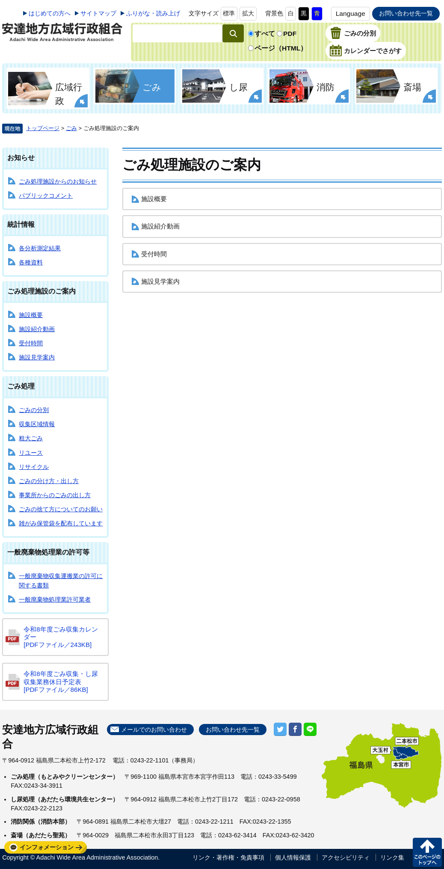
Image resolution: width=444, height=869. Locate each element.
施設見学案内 (37, 357)
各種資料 (31, 262)
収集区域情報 (37, 424)
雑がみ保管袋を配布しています (61, 523)
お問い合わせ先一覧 (406, 13)
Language (350, 13)
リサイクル (34, 466)
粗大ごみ (31, 438)
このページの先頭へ (427, 852)
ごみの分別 (360, 33)
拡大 (248, 13)
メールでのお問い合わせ (154, 729)
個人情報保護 (293, 857)
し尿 (238, 87)
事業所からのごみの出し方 (55, 495)
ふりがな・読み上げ (153, 13)
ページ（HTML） (281, 48)
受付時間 (31, 343)
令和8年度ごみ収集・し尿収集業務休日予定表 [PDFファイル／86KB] (61, 681)
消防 (325, 87)
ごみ (151, 87)
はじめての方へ (50, 13)
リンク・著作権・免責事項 (228, 857)
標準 (229, 13)
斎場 (412, 87)
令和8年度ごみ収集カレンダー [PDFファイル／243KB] (61, 637)
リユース (31, 452)
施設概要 (31, 314)
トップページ (42, 128)
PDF (289, 33)
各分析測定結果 (40, 248)
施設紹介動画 (37, 329)
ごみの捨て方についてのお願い (61, 509)
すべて (265, 33)
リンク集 (392, 857)
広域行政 (68, 94)
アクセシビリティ (346, 857)
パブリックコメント (46, 195)
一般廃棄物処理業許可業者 (55, 599)
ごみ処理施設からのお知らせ (58, 181)
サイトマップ (98, 13)
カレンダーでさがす (373, 50)
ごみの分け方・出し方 (49, 481)
